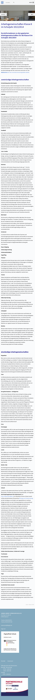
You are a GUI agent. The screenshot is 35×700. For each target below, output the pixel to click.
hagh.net (3, 629)
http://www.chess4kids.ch (7, 496)
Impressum (10, 661)
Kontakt (3, 661)
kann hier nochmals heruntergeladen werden (15, 72)
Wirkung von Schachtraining (26, 498)
